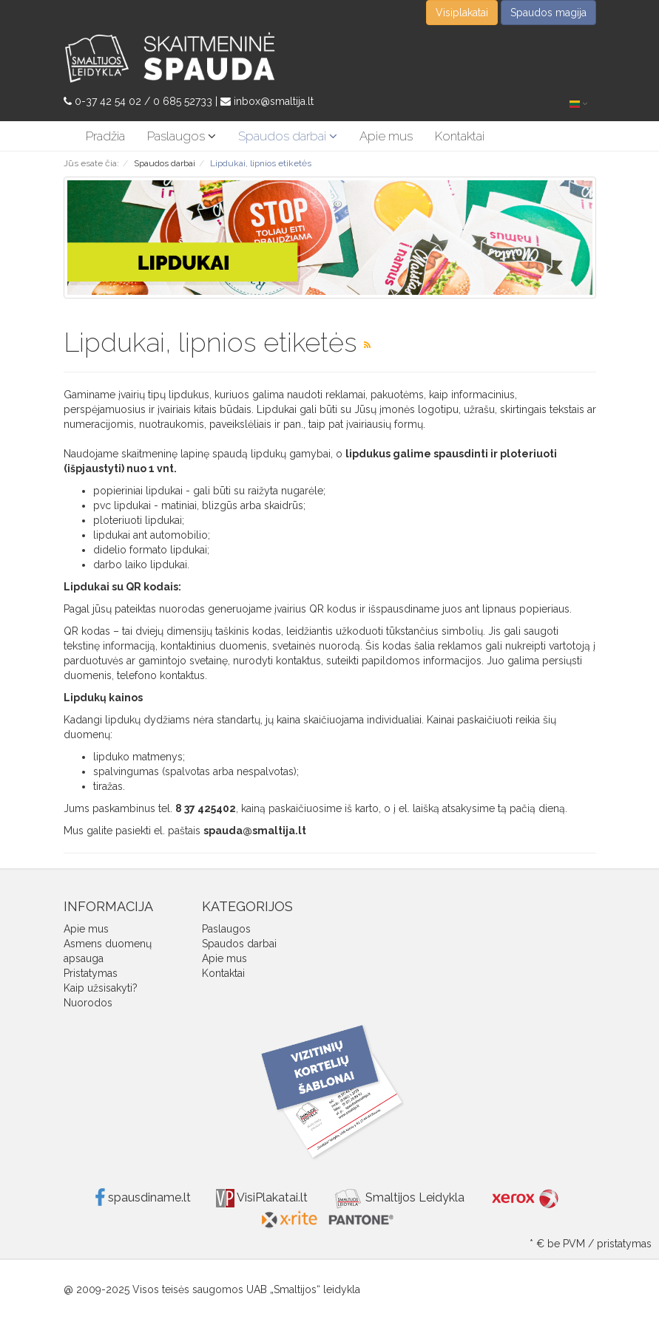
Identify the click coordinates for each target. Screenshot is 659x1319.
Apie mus (386, 136)
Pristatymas (91, 973)
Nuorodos (88, 1003)
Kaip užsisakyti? (101, 988)
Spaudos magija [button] (548, 12)
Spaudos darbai (287, 136)
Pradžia (105, 136)
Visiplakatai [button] (462, 12)
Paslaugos (181, 136)
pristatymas (624, 1244)
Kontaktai (459, 136)
